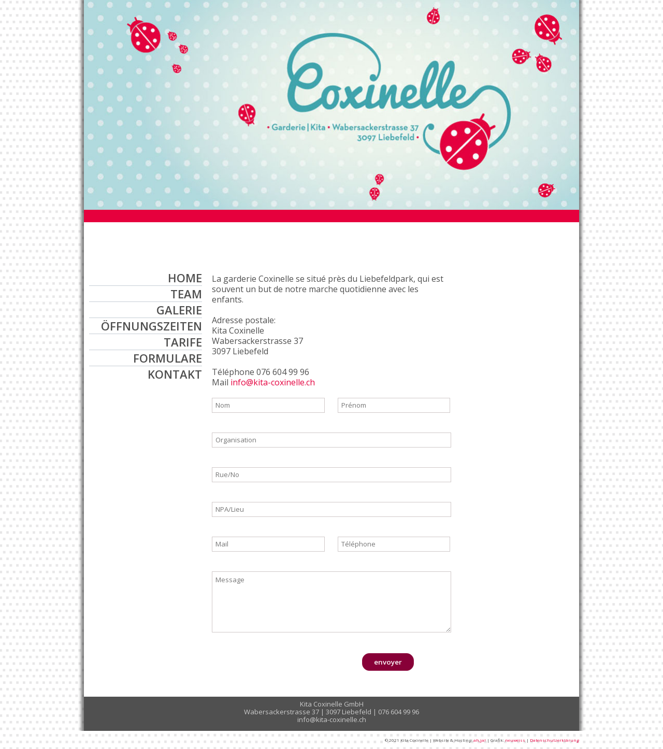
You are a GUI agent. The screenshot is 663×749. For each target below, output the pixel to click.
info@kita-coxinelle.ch (272, 382)
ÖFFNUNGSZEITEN (151, 326)
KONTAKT (175, 374)
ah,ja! (479, 740)
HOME (185, 277)
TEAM (186, 293)
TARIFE (183, 342)
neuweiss (515, 740)
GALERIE (179, 310)
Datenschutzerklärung (554, 740)
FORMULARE (167, 358)
